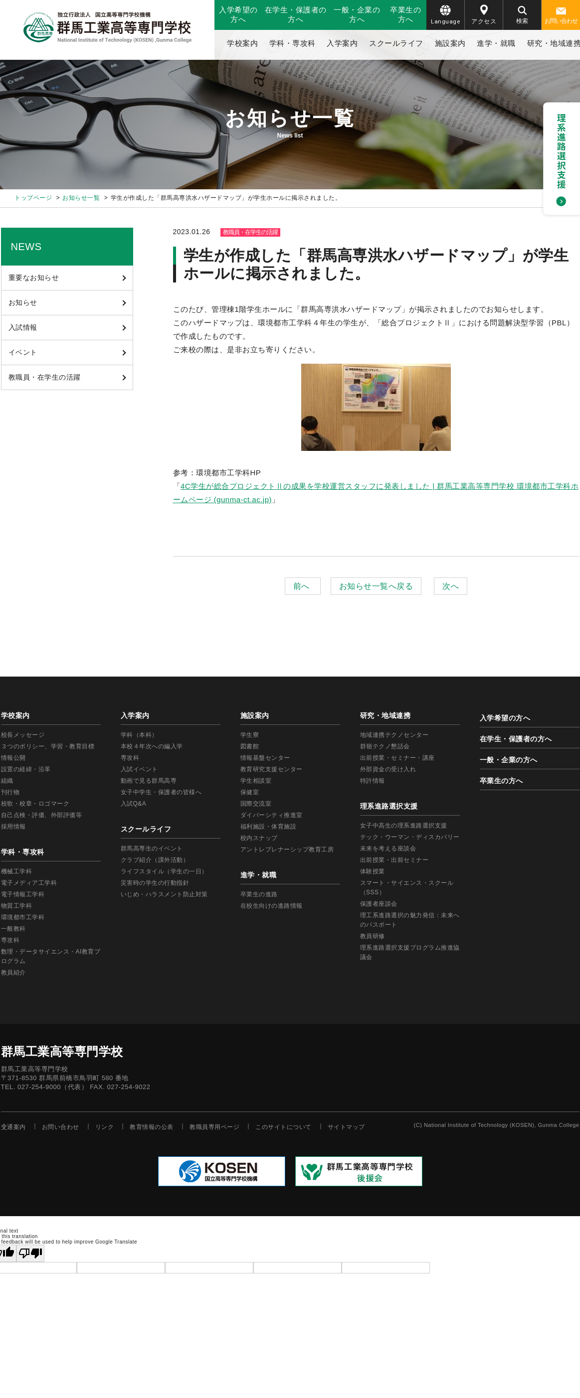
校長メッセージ (23, 734)
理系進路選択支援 (389, 806)
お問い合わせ (561, 15)
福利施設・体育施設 (268, 826)
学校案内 (242, 43)
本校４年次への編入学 (152, 746)
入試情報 (22, 327)
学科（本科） (139, 734)
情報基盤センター (265, 757)
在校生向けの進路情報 (271, 905)
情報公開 (13, 757)
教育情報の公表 (152, 1126)
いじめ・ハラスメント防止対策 (164, 894)
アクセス (483, 14)
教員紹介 (13, 972)
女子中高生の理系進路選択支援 (403, 825)
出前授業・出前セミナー (394, 859)
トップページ (33, 197)
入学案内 (342, 43)
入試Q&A (134, 803)
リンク (104, 1126)
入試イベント (139, 769)
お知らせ (22, 302)
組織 (7, 780)
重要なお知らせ (33, 277)
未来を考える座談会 (388, 848)
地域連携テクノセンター (394, 734)
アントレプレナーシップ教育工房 (287, 849)
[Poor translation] (30, 1253)
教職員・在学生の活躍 (44, 377)
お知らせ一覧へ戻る (376, 586)
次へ (450, 586)
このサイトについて (283, 1126)
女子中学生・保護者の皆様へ (161, 792)
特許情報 (372, 780)
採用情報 (13, 826)
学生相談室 (256, 780)
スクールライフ (396, 43)
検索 (522, 15)
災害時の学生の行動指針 (155, 882)
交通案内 (13, 1126)
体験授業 (372, 871)
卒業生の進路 (259, 894)
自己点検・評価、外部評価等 (41, 815)
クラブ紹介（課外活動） (155, 859)
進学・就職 (496, 43)
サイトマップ (346, 1126)
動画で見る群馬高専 (149, 780)
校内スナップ (259, 838)
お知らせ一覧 (81, 197)
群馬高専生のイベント (152, 848)
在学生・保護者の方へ (296, 14)
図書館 (249, 746)
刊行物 (10, 792)
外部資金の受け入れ (388, 769)
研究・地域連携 (385, 715)
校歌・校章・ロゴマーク (35, 803)
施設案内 (450, 43)
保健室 (249, 792)
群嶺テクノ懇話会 (385, 746)
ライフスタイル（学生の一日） (164, 871)
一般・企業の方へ (357, 14)
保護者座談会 (378, 903)
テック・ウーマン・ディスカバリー (410, 837)
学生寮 (249, 734)
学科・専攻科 (292, 43)
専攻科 (130, 757)
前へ (302, 586)
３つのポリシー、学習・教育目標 (48, 746)
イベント (22, 352)
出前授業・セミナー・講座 (397, 757)
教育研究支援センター (271, 769)
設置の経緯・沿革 (26, 769)
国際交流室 (256, 803)
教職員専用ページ (214, 1126)
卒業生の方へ (405, 14)
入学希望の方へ (238, 14)
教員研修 (372, 936)
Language (445, 15)
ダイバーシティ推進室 (271, 815)
